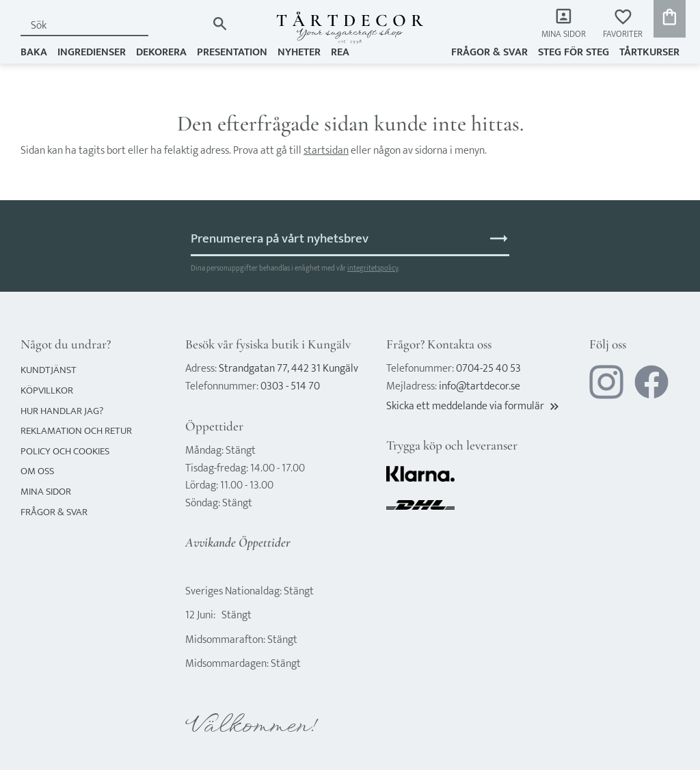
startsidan (326, 150)
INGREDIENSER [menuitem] (91, 52)
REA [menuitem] (340, 52)
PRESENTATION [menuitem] (232, 52)
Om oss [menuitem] (37, 471)
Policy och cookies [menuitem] (65, 451)
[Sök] (219, 23)
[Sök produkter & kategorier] (113, 25)
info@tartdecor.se (479, 386)
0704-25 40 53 (488, 368)
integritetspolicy (372, 268)
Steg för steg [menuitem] (573, 52)
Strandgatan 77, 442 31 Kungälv (288, 368)
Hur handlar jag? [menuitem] (62, 411)
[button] (623, 24)
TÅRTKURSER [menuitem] (649, 52)
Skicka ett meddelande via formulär (473, 406)
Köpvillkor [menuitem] (47, 390)
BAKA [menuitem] (34, 52)
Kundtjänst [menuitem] (49, 370)
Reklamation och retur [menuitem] (76, 430)
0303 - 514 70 (290, 386)
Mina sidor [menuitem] (563, 34)
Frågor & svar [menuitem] (489, 52)
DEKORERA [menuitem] (161, 52)
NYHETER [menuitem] (299, 52)
